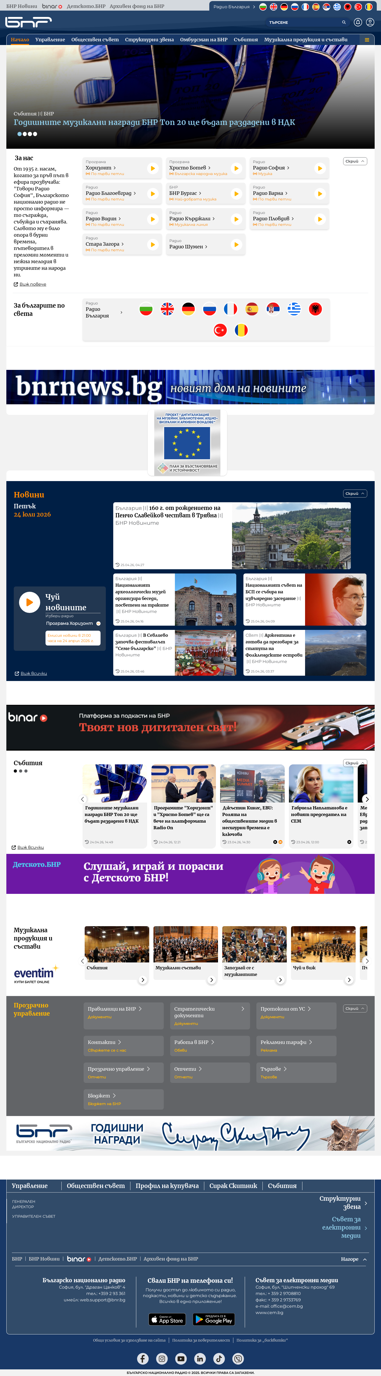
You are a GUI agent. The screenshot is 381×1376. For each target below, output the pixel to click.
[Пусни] (153, 168)
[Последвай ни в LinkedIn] (200, 1358)
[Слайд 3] (30, 134)
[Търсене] (344, 22)
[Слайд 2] (25, 134)
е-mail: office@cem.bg (279, 1306)
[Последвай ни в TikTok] (219, 1358)
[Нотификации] (357, 22)
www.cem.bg (269, 1312)
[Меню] (367, 39)
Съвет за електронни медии (345, 1227)
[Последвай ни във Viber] (238, 1358)
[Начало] (28, 22)
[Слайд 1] (19, 134)
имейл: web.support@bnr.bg (94, 1299)
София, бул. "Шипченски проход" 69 (295, 1287)
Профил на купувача (167, 1186)
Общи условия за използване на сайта (129, 1340)
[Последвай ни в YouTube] (181, 1358)
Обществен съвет (96, 1186)
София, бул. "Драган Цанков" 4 (92, 1287)
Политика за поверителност (201, 1340)
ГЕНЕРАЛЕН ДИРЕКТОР (23, 1204)
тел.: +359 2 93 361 (105, 1293)
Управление (30, 1186)
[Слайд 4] (35, 134)
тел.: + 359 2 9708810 (278, 1293)
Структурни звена (344, 1203)
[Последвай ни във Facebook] (143, 1358)
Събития (282, 1186)
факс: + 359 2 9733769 (278, 1299)
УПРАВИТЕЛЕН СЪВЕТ (33, 1216)
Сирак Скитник (233, 1186)
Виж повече (30, 284)
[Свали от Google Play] (213, 1319)
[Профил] (370, 22)
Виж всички (31, 678)
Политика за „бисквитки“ (262, 1340)
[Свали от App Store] (167, 1319)
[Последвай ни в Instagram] (162, 1358)
